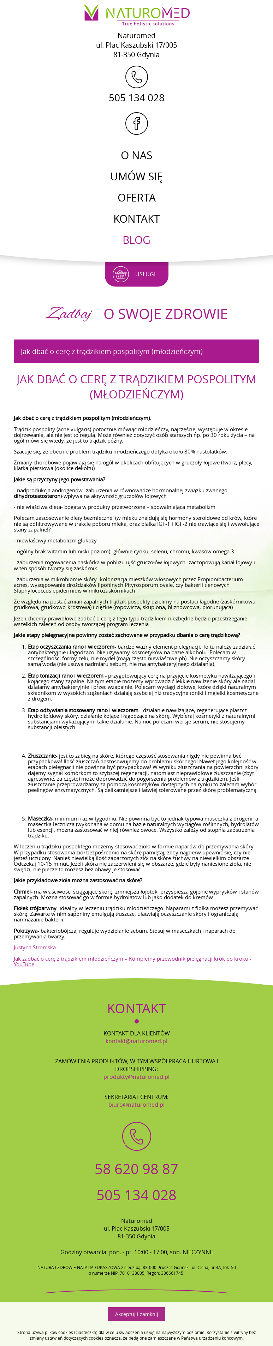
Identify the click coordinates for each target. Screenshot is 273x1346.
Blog (136, 240)
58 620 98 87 (136, 1167)
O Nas (136, 155)
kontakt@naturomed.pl (136, 1039)
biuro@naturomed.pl (136, 1103)
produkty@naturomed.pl (136, 1075)
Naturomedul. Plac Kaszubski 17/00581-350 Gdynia (136, 45)
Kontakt (136, 219)
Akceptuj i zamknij (136, 1314)
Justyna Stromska (35, 945)
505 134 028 (137, 84)
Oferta (137, 198)
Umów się (136, 176)
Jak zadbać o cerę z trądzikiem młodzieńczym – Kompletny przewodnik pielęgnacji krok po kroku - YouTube (132, 959)
